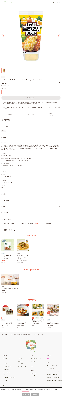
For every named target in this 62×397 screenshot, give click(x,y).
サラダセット (7, 363)
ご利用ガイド (33, 373)
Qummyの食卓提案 (6, 372)
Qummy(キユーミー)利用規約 (52, 383)
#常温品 (4, 130)
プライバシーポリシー (51, 365)
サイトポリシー (50, 368)
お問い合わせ (33, 375)
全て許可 (35, 394)
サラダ (4, 361)
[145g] (16, 92)
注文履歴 (37, 223)
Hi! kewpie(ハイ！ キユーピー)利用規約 (54, 380)
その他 (5, 380)
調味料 (4, 374)
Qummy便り (33, 361)
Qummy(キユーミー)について (36, 358)
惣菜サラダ (6, 369)
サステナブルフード (21, 361)
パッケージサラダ (7, 366)
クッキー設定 (26, 394)
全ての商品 (5, 358)
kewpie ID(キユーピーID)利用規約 (53, 377)
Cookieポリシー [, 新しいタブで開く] (25, 391)
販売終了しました (31, 98)
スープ (4, 385)
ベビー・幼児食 (21, 363)
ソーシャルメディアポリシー (52, 372)
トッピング (5, 382)
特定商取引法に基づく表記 (52, 374)
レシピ (32, 366)
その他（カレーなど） (22, 366)
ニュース (32, 363)
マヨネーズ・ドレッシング (9, 377)
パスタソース (20, 358)
